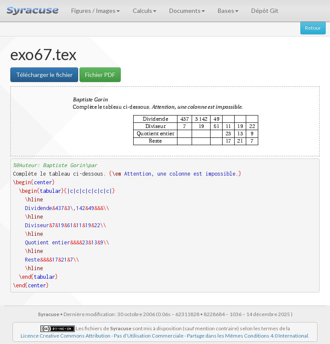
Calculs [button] (144, 10)
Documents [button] (187, 10)
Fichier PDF (100, 74)
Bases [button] (228, 10)
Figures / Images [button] (95, 10)
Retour (313, 27)
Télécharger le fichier (44, 74)
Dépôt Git (264, 10)
